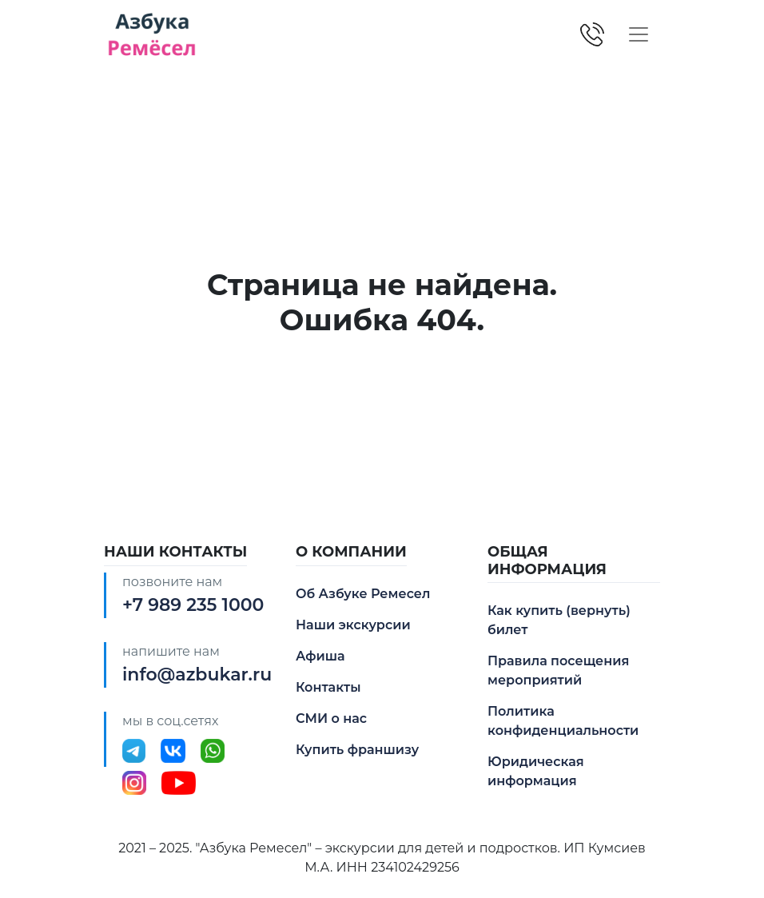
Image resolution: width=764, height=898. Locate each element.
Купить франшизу (357, 749)
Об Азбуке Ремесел (363, 593)
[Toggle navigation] (638, 34)
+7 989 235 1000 (193, 605)
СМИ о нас (331, 718)
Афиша (320, 656)
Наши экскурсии (353, 625)
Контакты (328, 687)
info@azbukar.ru (197, 674)
